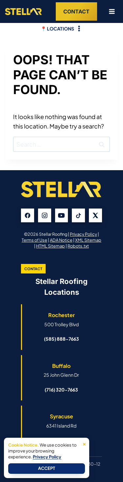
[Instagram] (44, 215)
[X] (95, 215)
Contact (76, 11)
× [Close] (84, 443)
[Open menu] (109, 11)
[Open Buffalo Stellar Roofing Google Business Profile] (61, 370)
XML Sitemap (88, 240)
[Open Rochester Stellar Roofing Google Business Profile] (61, 319)
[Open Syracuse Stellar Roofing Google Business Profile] (61, 420)
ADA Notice (61, 240)
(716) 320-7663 (61, 389)
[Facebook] (27, 215)
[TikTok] (78, 215)
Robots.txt (78, 246)
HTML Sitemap (50, 246)
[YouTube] (61, 215)
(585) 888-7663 (61, 339)
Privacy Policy (83, 234)
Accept (46, 468)
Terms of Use (34, 240)
